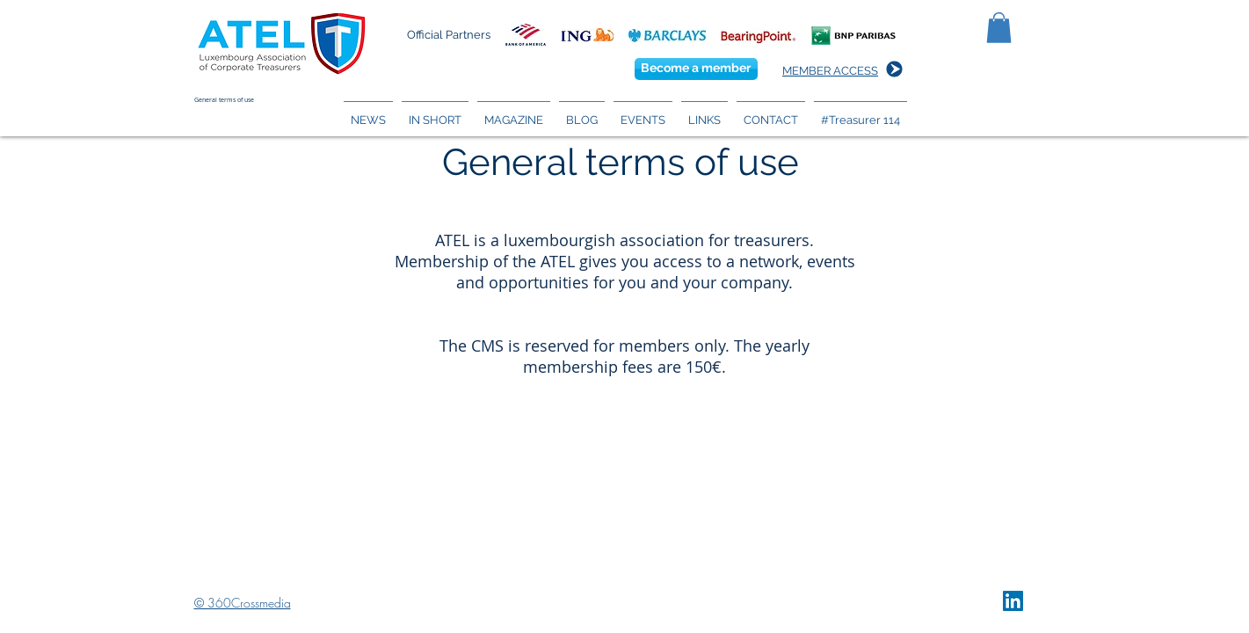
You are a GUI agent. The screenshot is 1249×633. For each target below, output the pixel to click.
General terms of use (224, 100)
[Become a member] (696, 69)
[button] (999, 27)
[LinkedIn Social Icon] (1013, 601)
